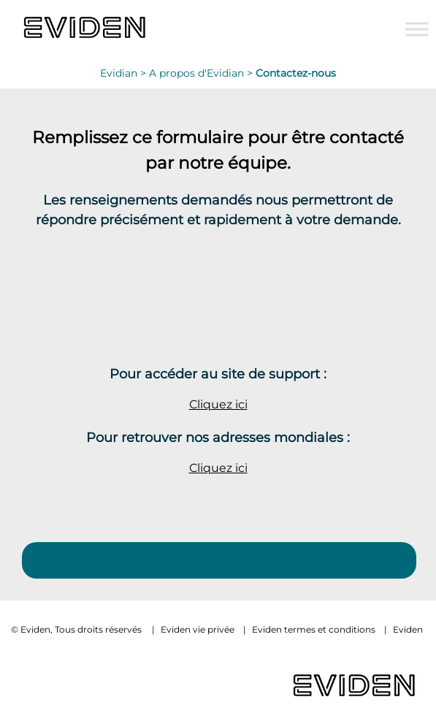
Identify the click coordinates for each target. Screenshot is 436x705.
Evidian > (124, 73)
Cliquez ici (218, 404)
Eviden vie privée (197, 629)
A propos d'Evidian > (202, 73)
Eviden (408, 629)
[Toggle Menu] (417, 29)
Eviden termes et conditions (313, 629)
